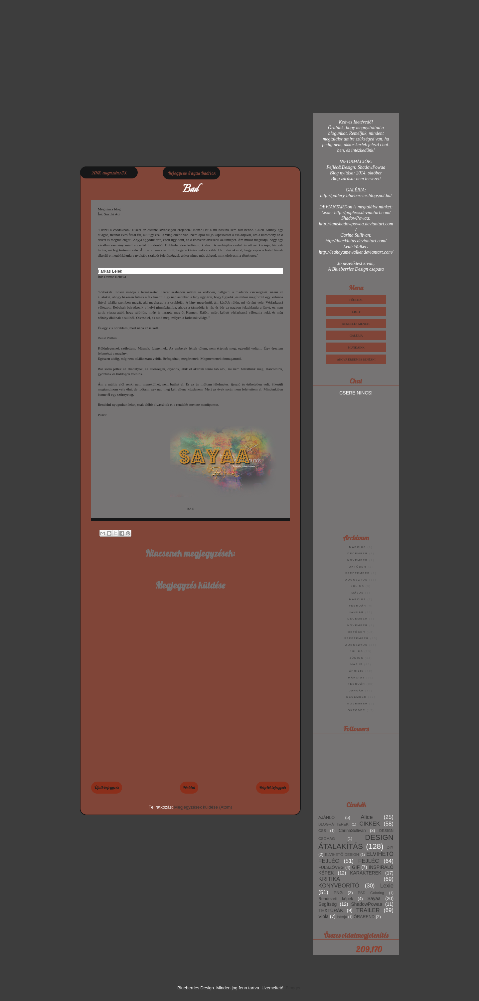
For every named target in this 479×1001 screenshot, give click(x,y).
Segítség (327, 904)
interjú (342, 917)
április (356, 670)
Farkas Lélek (110, 271)
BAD (190, 509)
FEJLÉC (368, 861)
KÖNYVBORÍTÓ (338, 885)
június (356, 657)
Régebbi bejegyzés (272, 787)
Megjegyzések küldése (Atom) (203, 807)
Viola (323, 916)
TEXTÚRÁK (330, 910)
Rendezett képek (335, 898)
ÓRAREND (364, 916)
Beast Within (107, 338)
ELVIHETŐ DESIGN (342, 855)
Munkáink (356, 347)
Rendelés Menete (356, 324)
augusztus (356, 579)
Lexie (387, 885)
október (357, 566)
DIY (390, 847)
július (357, 586)
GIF (356, 867)
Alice (367, 817)
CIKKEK (370, 824)
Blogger (293, 987)
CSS (322, 831)
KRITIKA (329, 879)
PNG (338, 892)
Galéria (356, 335)
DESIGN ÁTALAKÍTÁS (356, 842)
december (357, 553)
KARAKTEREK (365, 873)
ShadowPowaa (366, 904)
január (356, 612)
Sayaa (374, 898)
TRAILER (368, 910)
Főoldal (189, 787)
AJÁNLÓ (326, 817)
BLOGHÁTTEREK (333, 824)
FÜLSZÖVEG (331, 867)
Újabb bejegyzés (106, 787)
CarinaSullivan (352, 830)
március (357, 547)
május (357, 592)
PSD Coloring (371, 893)
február (357, 605)
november (357, 560)
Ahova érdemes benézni (356, 359)
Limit (356, 312)
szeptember (357, 573)
